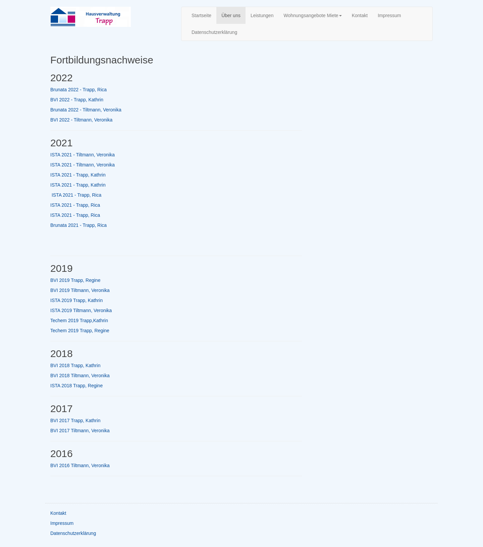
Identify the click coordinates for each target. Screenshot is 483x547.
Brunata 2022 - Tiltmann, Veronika (85, 109)
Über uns (230, 15)
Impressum (389, 15)
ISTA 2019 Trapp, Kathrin (76, 300)
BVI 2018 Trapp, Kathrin (75, 365)
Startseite (201, 15)
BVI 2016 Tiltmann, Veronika (80, 465)
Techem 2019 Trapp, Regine (79, 330)
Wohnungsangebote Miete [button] (312, 15)
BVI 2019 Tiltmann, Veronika (80, 290)
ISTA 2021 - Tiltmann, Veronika (82, 154)
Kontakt (360, 15)
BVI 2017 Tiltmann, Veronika (80, 430)
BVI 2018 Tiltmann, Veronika (80, 375)
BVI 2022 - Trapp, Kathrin (76, 99)
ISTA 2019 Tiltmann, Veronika (81, 310)
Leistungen (262, 15)
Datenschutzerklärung (214, 32)
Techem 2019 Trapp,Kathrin (79, 320)
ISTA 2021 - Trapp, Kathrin (78, 175)
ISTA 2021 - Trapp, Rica (76, 195)
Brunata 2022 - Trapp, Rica (78, 89)
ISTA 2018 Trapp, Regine (76, 385)
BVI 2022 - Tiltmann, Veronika (81, 119)
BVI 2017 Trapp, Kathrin (75, 420)
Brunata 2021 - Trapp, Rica (78, 225)
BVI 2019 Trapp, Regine (75, 280)
